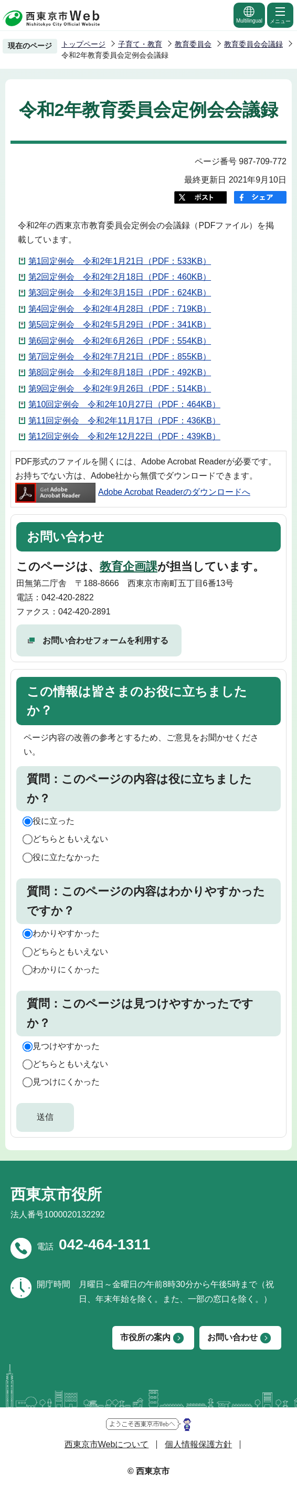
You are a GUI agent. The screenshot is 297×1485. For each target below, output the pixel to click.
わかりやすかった (66, 933)
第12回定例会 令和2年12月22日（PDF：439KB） (124, 436)
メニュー (280, 14)
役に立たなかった (66, 857)
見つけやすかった (66, 1046)
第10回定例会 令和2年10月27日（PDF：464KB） (124, 404)
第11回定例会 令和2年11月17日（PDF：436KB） (124, 420)
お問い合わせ (232, 1337)
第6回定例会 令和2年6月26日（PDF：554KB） (119, 340)
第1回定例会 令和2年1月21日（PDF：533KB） (119, 261)
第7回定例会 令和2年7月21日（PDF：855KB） (119, 356)
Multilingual (249, 14)
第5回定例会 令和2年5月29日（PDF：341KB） (119, 324)
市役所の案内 (145, 1337)
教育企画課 (128, 566)
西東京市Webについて (107, 1444)
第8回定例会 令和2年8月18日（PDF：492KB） (119, 372)
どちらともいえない (70, 838)
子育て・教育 (140, 44)
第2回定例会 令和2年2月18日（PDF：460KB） (119, 276)
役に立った (54, 820)
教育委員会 (193, 44)
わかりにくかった (66, 969)
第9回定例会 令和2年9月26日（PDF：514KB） (119, 388)
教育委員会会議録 (253, 44)
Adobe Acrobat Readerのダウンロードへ (132, 491)
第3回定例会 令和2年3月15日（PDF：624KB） (119, 292)
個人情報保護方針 (198, 1444)
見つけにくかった (66, 1081)
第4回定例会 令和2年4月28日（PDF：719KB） (119, 308)
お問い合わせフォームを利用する (105, 640)
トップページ (83, 44)
